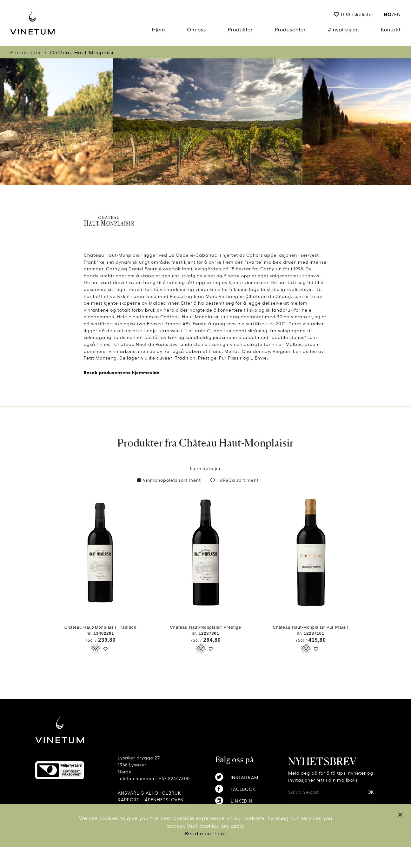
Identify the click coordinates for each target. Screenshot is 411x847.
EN (397, 13)
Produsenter (290, 29)
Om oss (196, 29)
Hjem (158, 29)
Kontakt (391, 29)
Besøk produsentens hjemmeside (122, 372)
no (388, 13)
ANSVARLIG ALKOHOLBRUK (149, 793)
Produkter (240, 29)
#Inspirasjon (343, 29)
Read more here (205, 833)
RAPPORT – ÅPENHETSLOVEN (151, 799)
